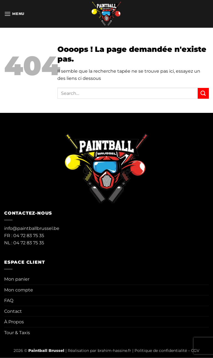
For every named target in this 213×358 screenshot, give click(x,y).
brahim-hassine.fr (114, 350)
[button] (14, 14)
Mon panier (16, 279)
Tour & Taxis (17, 332)
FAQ (8, 300)
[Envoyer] (203, 93)
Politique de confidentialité (161, 350)
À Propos (14, 321)
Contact (13, 311)
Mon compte (18, 290)
